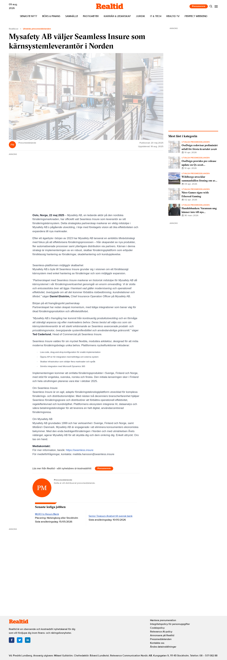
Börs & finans (51, 16)
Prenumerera (198, 6)
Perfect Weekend (196, 16)
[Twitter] (19, 640)
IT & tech (155, 16)
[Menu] (216, 6)
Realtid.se (13, 28)
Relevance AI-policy (161, 631)
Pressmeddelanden (161, 639)
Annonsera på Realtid (162, 635)
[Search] (211, 6)
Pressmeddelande (63, 480)
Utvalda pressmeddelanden (37, 28)
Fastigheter (91, 16)
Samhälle (71, 16)
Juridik (140, 16)
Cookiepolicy (157, 627)
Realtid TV (173, 16)
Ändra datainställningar (163, 646)
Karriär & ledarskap (117, 16)
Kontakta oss (157, 643)
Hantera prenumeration (163, 620)
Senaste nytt (28, 16)
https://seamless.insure (79, 450)
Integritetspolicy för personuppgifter (170, 624)
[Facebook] (11, 640)
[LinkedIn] (27, 640)
